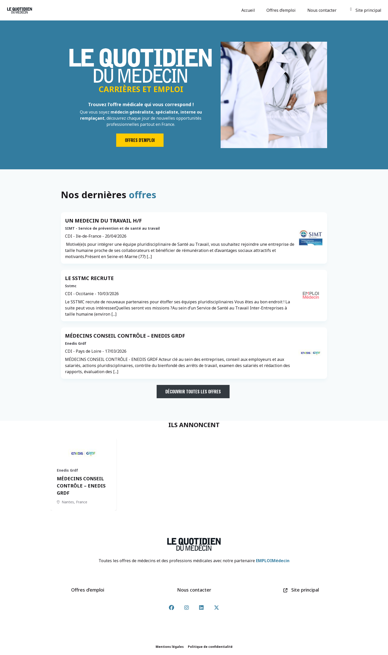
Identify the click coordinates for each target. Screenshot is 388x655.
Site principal (365, 10)
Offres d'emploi (140, 140)
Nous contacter (322, 10)
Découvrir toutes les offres (193, 391)
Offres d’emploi (281, 10)
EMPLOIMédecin (272, 560)
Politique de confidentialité (210, 647)
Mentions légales (170, 647)
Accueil (248, 10)
